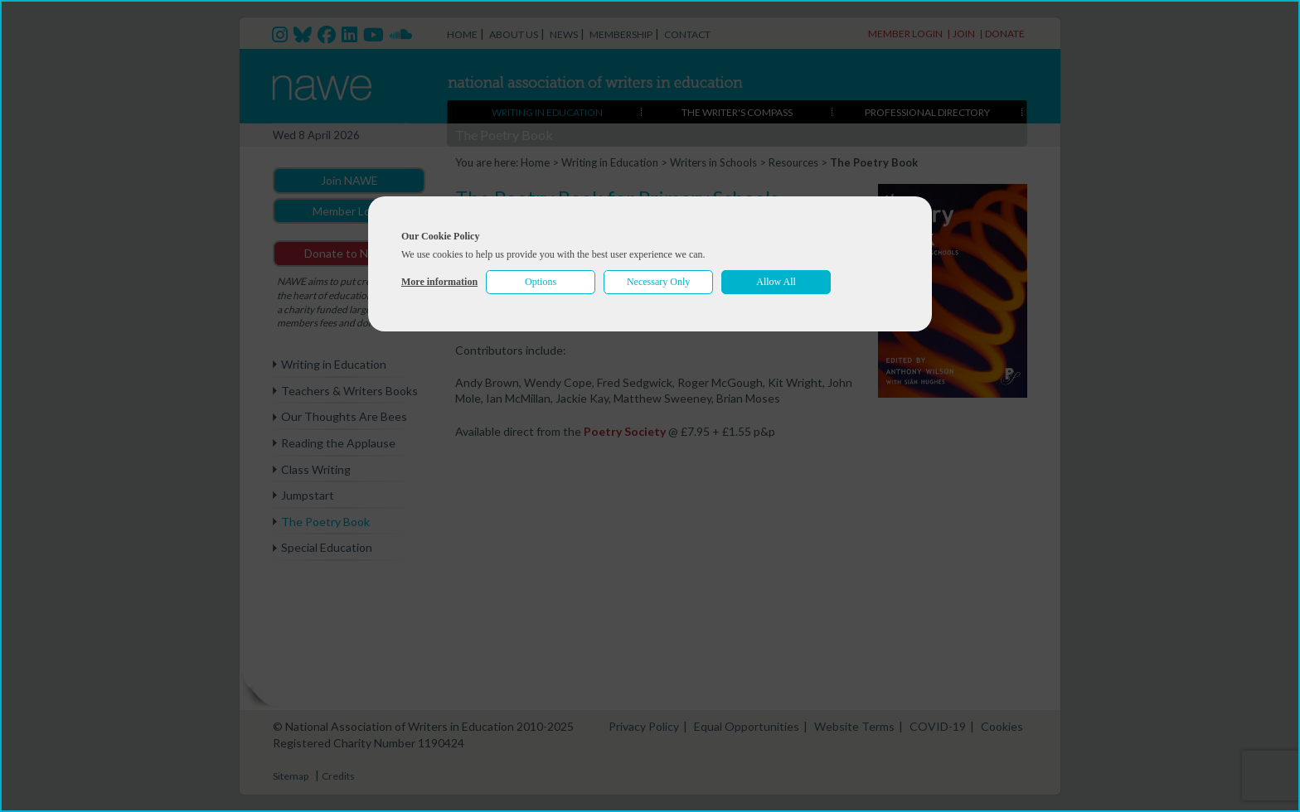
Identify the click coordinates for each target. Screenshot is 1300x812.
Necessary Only (658, 282)
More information (439, 282)
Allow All (776, 282)
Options (540, 282)
